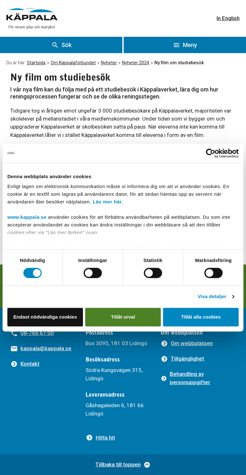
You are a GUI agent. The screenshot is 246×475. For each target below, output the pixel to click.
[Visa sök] (61, 45)
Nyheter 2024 (135, 62)
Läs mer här (107, 201)
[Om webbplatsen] (186, 343)
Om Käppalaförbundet (73, 62)
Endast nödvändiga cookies (45, 317)
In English (228, 18)
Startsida (36, 62)
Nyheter (109, 62)
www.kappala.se (26, 217)
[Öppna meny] (185, 45)
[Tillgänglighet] (182, 359)
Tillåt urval (123, 317)
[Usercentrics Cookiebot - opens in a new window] (211, 153)
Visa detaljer (212, 296)
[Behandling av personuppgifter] (198, 378)
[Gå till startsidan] (32, 18)
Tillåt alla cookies (201, 317)
